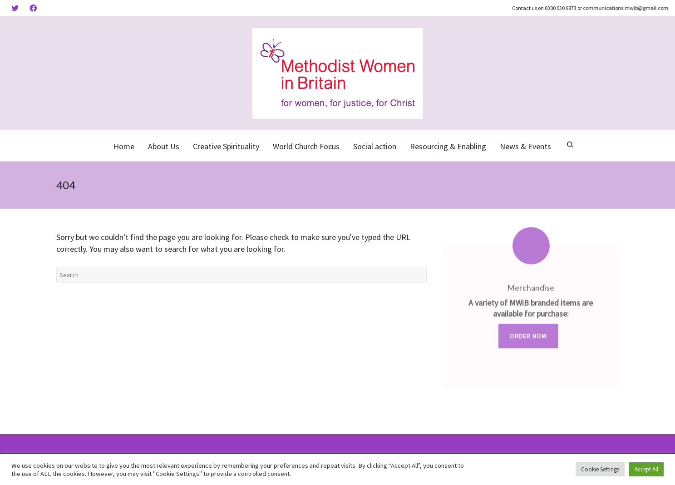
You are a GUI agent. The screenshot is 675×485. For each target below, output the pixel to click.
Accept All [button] (646, 469)
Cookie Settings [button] (600, 469)
